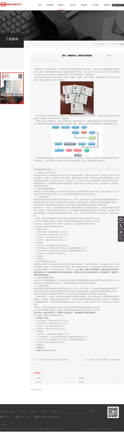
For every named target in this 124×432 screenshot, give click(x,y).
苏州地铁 (81, 382)
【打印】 (39, 389)
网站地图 (41, 429)
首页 (40, 5)
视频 (114, 5)
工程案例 (113, 44)
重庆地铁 (81, 378)
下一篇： (102, 360)
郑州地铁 (38, 378)
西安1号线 (38, 382)
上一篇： (51, 360)
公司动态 (121, 44)
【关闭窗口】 (33, 389)
